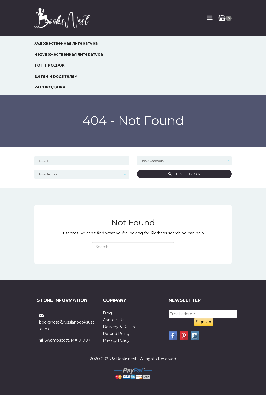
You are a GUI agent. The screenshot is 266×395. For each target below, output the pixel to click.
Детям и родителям (55, 76)
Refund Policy (116, 333)
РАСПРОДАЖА (50, 87)
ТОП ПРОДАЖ (49, 65)
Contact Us (113, 319)
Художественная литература (66, 43)
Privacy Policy (116, 340)
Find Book (184, 174)
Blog (107, 313)
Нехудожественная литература (68, 54)
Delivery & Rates (119, 326)
